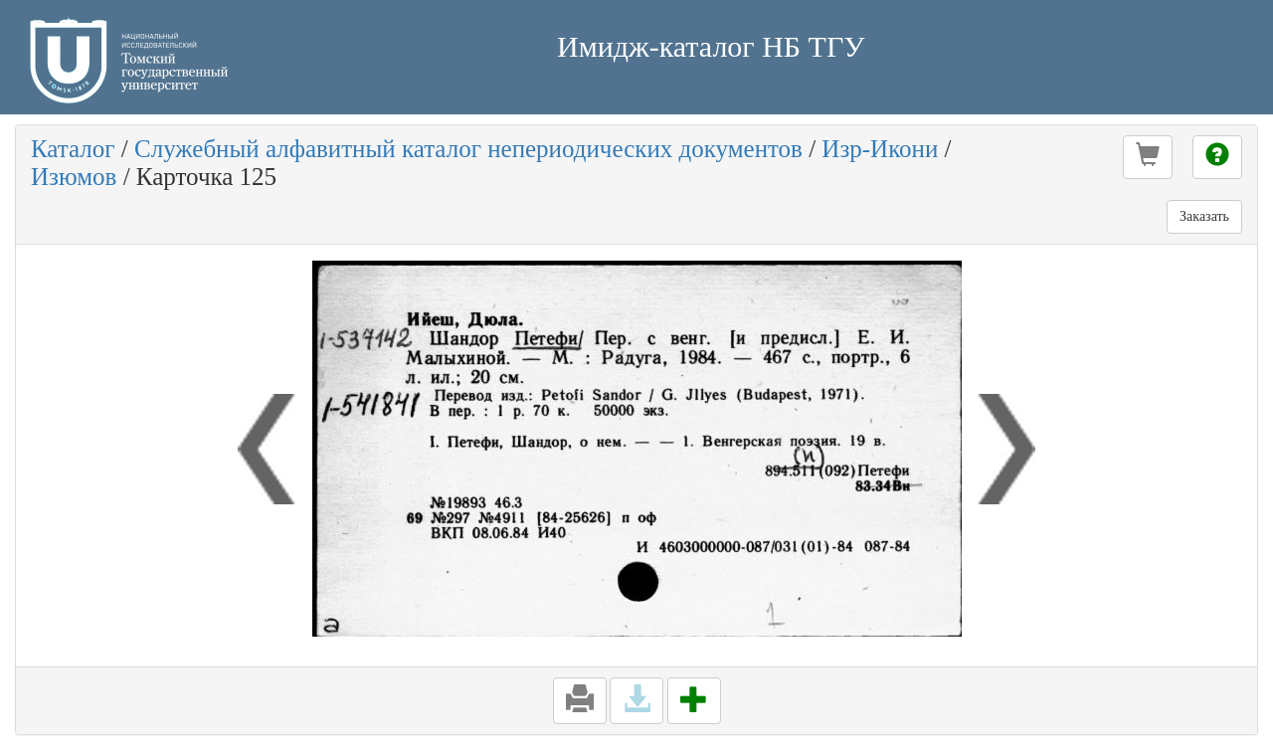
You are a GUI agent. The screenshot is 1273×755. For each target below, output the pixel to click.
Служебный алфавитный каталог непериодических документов (468, 148)
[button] (1148, 157)
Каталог (73, 148)
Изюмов (73, 176)
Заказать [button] (1204, 216)
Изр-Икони (879, 148)
